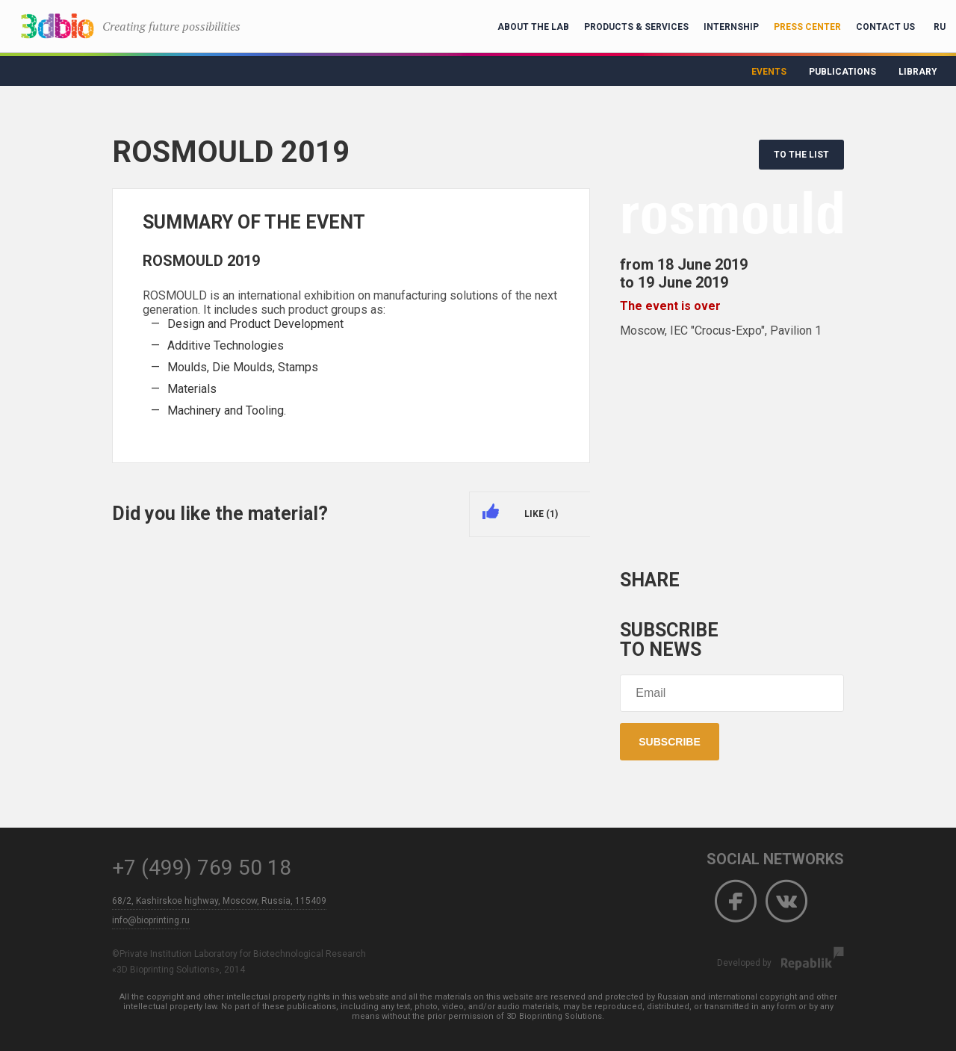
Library (917, 71)
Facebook (735, 901)
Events (768, 71)
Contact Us (885, 27)
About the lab (533, 27)
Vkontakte (786, 901)
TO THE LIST (801, 154)
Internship (731, 27)
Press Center (807, 27)
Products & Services (636, 27)
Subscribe (669, 742)
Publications (842, 71)
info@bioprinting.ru (151, 920)
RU (940, 27)
